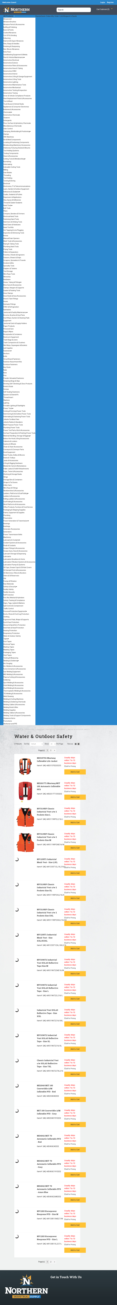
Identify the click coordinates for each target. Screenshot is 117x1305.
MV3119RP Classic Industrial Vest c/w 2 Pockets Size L (47, 811)
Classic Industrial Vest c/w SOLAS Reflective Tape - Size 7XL (47, 1063)
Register (110, 2)
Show (47, 744)
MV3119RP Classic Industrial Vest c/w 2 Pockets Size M (47, 837)
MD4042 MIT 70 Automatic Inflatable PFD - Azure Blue (49, 1189)
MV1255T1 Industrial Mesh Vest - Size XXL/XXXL (47, 937)
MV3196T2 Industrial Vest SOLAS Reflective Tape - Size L (47, 988)
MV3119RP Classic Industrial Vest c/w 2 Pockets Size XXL (47, 912)
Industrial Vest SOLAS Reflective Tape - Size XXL (47, 1013)
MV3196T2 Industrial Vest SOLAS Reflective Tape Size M (47, 963)
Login (102, 2)
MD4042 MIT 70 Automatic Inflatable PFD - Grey (49, 1164)
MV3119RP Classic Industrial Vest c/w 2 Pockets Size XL (47, 887)
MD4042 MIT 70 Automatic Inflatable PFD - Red (49, 1139)
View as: (70, 744)
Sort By (26, 744)
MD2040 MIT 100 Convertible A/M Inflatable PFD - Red (46, 1088)
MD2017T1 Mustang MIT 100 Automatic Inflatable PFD (48, 786)
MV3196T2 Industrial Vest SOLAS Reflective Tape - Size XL (47, 1038)
